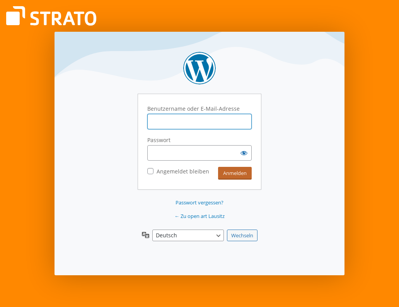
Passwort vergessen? (199, 202)
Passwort (159, 140)
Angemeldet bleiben (183, 171)
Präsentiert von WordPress (199, 68)
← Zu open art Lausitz (199, 216)
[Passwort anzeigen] (244, 153)
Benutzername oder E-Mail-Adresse (193, 108)
